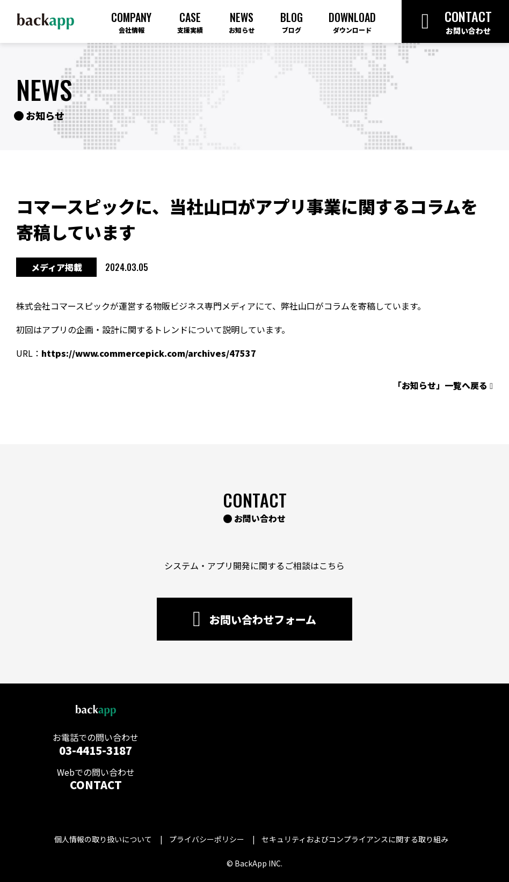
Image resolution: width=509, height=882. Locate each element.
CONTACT (96, 784)
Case (190, 21)
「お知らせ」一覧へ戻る (443, 385)
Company (131, 21)
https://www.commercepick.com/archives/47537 (148, 353)
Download (352, 21)
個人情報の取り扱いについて (103, 839)
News (242, 21)
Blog (291, 21)
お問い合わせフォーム (254, 619)
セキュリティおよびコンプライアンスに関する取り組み (354, 839)
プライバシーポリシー (206, 839)
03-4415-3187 (95, 750)
